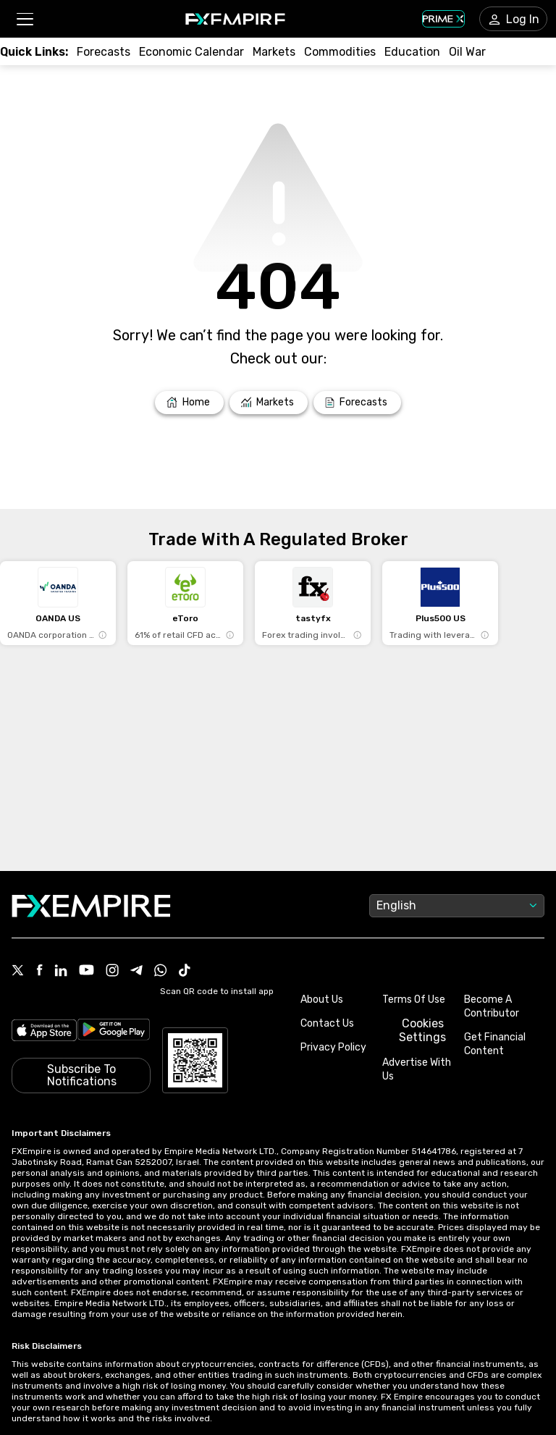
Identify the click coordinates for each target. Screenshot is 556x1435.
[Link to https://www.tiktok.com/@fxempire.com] (184, 972)
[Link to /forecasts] (103, 52)
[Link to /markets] (274, 52)
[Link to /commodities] (340, 52)
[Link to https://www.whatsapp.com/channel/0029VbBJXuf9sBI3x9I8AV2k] (160, 972)
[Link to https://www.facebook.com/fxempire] (39, 971)
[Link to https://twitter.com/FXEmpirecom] (18, 971)
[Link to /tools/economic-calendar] (191, 52)
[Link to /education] (412, 52)
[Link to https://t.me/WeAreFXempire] (136, 971)
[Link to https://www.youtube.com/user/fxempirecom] (86, 971)
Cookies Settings (422, 1030)
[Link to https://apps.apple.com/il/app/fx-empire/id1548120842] (44, 1030)
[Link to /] (189, 402)
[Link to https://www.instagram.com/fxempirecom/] (112, 972)
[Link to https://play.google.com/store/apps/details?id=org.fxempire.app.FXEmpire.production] (114, 1030)
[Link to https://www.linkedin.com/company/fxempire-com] (60, 972)
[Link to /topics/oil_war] (467, 52)
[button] (24, 19)
